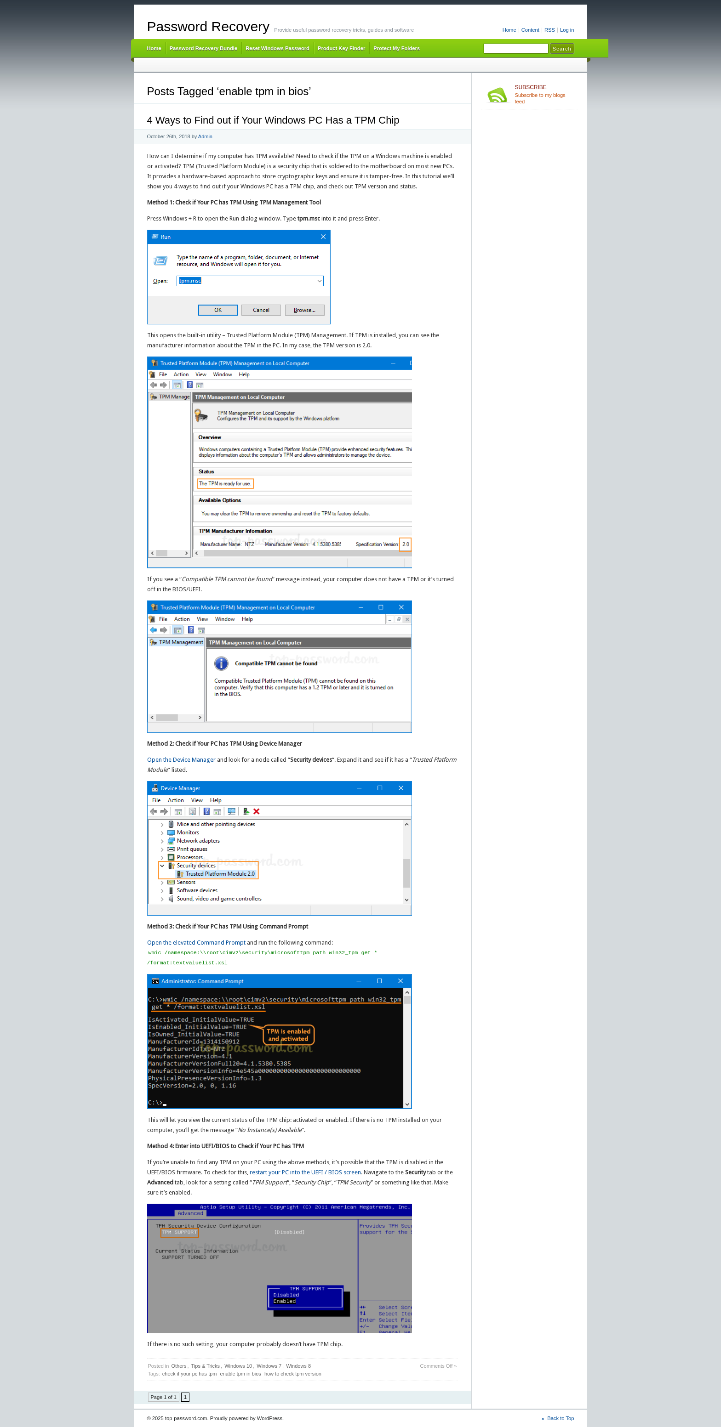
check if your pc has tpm (189, 1373)
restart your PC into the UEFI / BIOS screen (305, 1172)
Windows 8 (298, 1366)
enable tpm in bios (240, 1373)
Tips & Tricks (205, 1366)
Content (530, 30)
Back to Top (560, 1418)
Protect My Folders (396, 48)
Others (178, 1366)
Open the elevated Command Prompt (196, 942)
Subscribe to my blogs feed (544, 94)
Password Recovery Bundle (204, 48)
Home (509, 30)
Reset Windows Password (277, 48)
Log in (567, 30)
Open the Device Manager (181, 759)
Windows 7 (269, 1366)
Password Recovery (208, 26)
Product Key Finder (341, 48)
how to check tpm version (292, 1373)
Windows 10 (238, 1366)
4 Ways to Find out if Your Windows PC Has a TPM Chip (273, 120)
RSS (549, 30)
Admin (205, 136)
